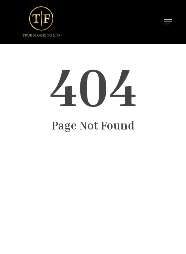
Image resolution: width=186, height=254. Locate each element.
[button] (168, 21)
